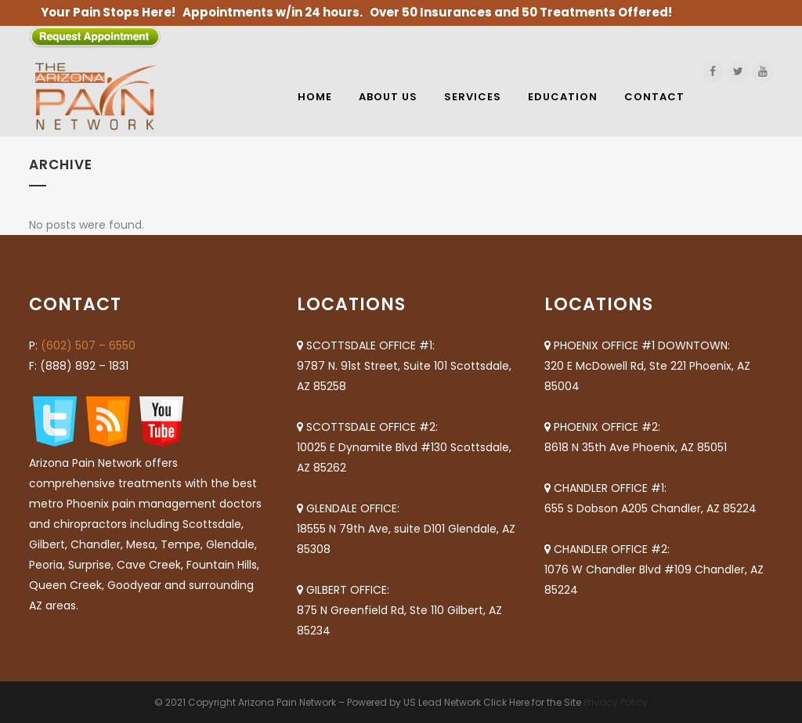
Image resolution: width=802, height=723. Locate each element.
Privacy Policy (615, 702)
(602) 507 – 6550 (88, 345)
